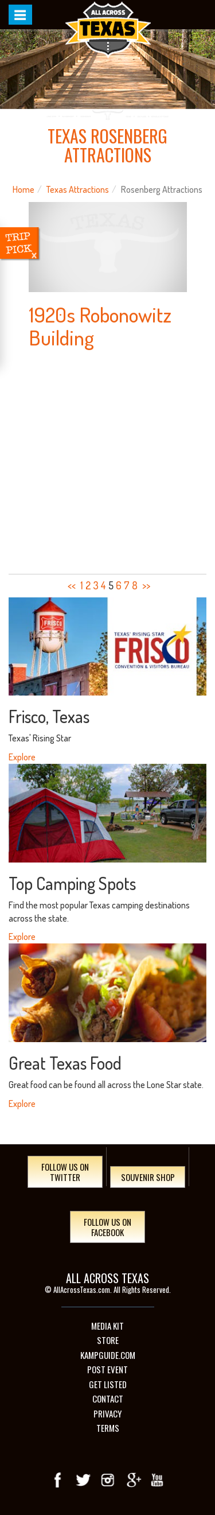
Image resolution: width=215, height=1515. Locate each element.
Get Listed (108, 1384)
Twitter (83, 1480)
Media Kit (107, 1326)
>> (146, 585)
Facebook (58, 1480)
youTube (157, 1480)
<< (72, 585)
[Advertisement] (107, 462)
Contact (107, 1399)
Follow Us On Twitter (65, 1171)
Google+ (132, 1480)
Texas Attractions (77, 189)
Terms (107, 1428)
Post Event (107, 1370)
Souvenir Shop (148, 1177)
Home (23, 189)
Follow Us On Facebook (107, 1226)
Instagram (107, 1480)
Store (108, 1340)
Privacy (107, 1414)
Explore (22, 757)
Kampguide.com (107, 1355)
